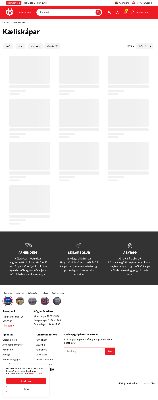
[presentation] (25, 12)
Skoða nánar (35, 373)
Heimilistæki (13, 2)
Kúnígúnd (42, 2)
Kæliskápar (19, 22)
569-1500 (7, 321)
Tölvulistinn (29, 2)
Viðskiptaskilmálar (128, 383)
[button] (26, 381)
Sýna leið (8, 325)
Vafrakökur (150, 383)
